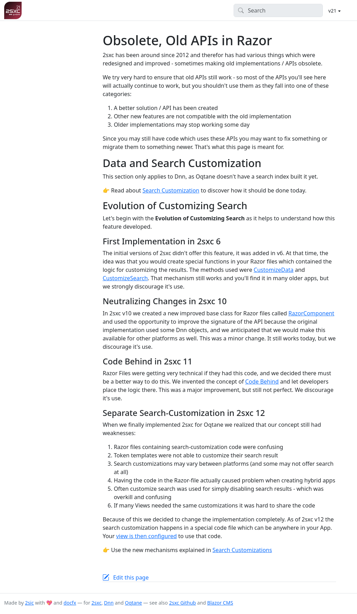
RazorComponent (311, 313)
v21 (333, 10)
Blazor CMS (220, 602)
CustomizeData (274, 270)
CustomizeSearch (124, 278)
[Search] (278, 10)
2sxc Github (182, 602)
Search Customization (171, 190)
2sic (29, 602)
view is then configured (146, 536)
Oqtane (133, 602)
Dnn (109, 602)
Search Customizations (242, 550)
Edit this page (131, 577)
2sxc (96, 602)
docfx (69, 602)
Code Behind (262, 381)
